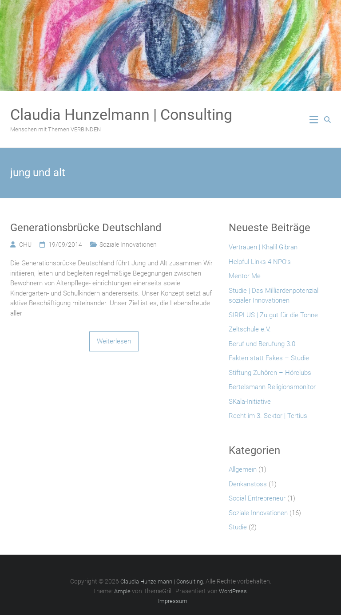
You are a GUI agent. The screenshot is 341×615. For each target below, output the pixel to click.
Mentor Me (245, 276)
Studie (238, 527)
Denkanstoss (248, 484)
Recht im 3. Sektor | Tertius (268, 416)
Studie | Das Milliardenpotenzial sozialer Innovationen (273, 296)
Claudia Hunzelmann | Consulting (121, 114)
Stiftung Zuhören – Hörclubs (270, 373)
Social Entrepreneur (257, 498)
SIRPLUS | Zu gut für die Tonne (273, 315)
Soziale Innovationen (128, 244)
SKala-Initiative (250, 402)
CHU (25, 244)
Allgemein (243, 469)
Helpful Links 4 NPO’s (260, 262)
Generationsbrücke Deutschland (86, 227)
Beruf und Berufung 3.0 (262, 344)
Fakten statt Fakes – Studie (269, 358)
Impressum (172, 601)
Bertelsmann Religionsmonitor (272, 387)
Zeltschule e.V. (250, 329)
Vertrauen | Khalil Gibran (263, 247)
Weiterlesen (114, 341)
